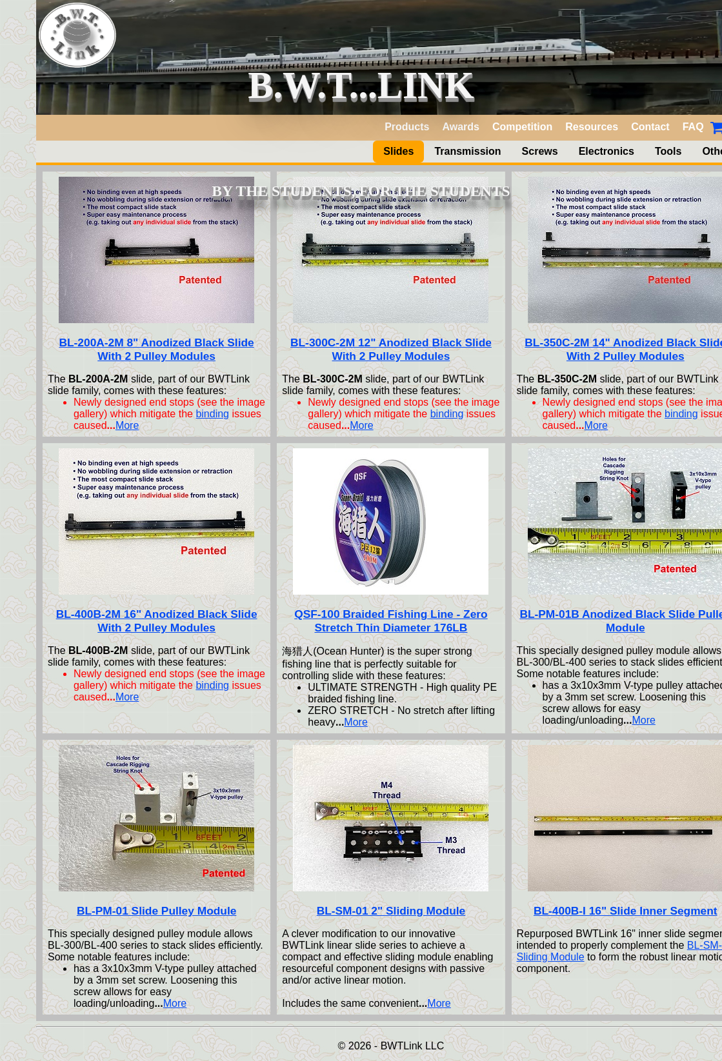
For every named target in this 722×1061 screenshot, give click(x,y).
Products (407, 126)
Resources (591, 126)
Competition (522, 126)
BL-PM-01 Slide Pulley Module (156, 910)
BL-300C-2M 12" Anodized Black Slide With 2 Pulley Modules (391, 349)
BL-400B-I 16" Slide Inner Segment (625, 910)
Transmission (467, 151)
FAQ (693, 126)
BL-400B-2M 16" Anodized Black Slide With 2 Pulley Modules (156, 621)
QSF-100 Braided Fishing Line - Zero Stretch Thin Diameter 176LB (390, 621)
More (127, 425)
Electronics (606, 151)
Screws (540, 151)
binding (212, 413)
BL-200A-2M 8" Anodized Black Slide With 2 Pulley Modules (156, 349)
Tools (668, 151)
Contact (650, 126)
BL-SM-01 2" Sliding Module (391, 910)
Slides (398, 151)
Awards (460, 126)
